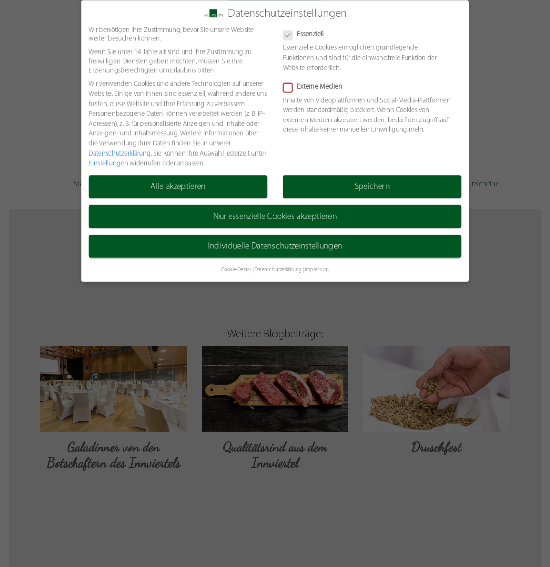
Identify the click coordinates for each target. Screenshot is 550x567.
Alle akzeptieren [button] (177, 187)
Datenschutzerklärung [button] (278, 270)
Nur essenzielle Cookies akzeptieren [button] (275, 217)
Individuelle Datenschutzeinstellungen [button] (275, 247)
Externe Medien (316, 86)
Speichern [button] (372, 187)
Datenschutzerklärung (118, 154)
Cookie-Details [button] (236, 270)
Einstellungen (107, 163)
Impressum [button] (317, 270)
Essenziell (307, 34)
